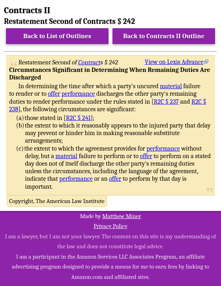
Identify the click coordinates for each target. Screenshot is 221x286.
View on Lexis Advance (174, 62)
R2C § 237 (166, 101)
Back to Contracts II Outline (163, 36)
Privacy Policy (110, 226)
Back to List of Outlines (57, 36)
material (171, 86)
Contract (89, 62)
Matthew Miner (121, 216)
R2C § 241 (78, 118)
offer (54, 93)
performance (78, 93)
